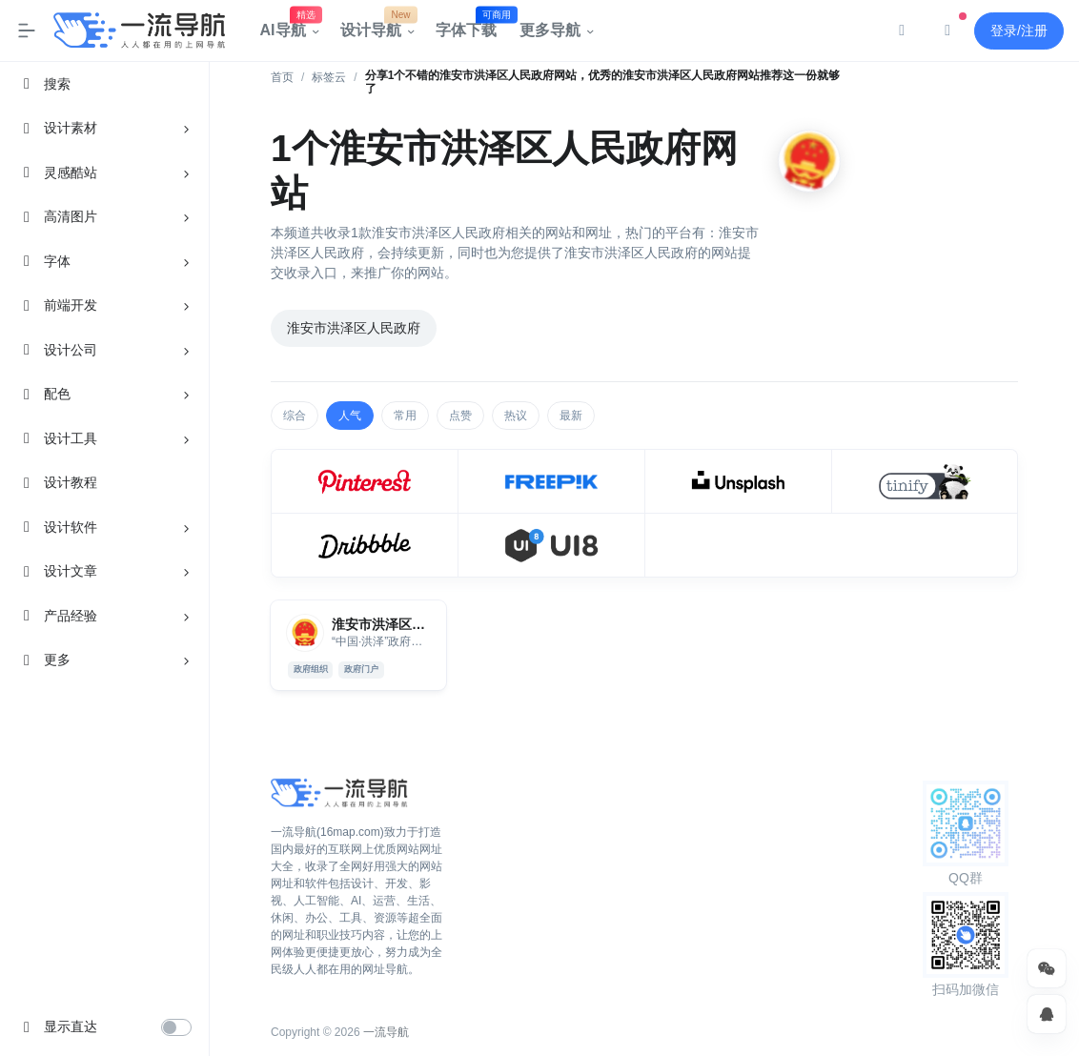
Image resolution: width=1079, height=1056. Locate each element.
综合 (294, 415)
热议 (515, 415)
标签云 (329, 77)
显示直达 (70, 1026)
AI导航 (288, 25)
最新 (571, 415)
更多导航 (549, 30)
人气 (349, 415)
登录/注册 (1019, 30)
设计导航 (376, 25)
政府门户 (361, 669)
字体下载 (472, 25)
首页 (282, 77)
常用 (405, 415)
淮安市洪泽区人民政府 (353, 327)
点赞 (460, 415)
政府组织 (311, 669)
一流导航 (386, 1032)
